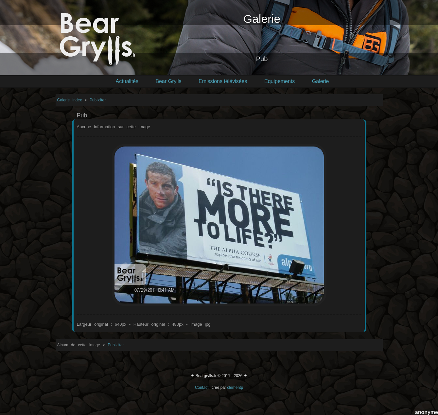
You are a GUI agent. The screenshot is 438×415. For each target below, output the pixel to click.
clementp (235, 387)
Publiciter (98, 100)
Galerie (320, 81)
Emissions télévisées (223, 81)
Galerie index (71, 100)
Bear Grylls (168, 81)
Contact (201, 387)
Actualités (127, 81)
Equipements (279, 81)
